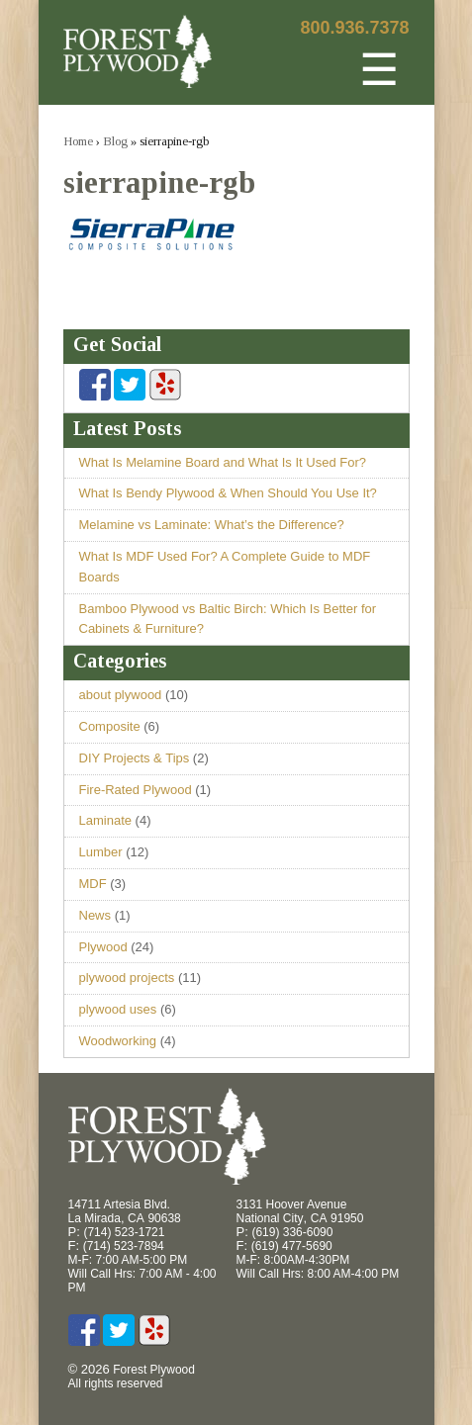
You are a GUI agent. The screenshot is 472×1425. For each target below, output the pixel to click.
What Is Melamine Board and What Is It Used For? (222, 462)
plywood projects (127, 977)
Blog (115, 141)
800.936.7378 (354, 28)
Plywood (103, 946)
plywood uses (118, 1009)
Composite (110, 726)
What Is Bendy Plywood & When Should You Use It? (228, 493)
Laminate (105, 820)
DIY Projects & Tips (134, 758)
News (95, 915)
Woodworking (118, 1040)
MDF (93, 883)
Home (78, 141)
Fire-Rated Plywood (135, 789)
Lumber (101, 852)
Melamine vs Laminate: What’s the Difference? (211, 524)
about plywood (120, 694)
